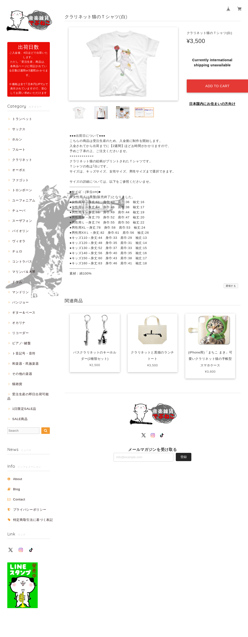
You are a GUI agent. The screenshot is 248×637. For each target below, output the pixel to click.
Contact (19, 499)
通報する (231, 285)
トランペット (22, 119)
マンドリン (20, 292)
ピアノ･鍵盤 (21, 343)
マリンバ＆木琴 (23, 272)
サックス (19, 129)
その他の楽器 (22, 374)
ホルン (17, 139)
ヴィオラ (19, 241)
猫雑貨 (17, 384)
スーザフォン (22, 221)
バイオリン (20, 231)
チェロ (17, 251)
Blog (16, 489)
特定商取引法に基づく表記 (33, 520)
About (17, 479)
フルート (19, 149)
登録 (183, 457)
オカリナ (19, 323)
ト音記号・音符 (23, 353)
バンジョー (20, 302)
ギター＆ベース (23, 312)
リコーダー (20, 333)
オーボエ (19, 170)
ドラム (17, 282)
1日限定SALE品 (24, 409)
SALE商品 (19, 419)
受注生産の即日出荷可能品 (28, 396)
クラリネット (22, 160)
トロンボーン (22, 190)
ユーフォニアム (23, 200)
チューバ (19, 210)
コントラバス (22, 261)
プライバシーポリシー (29, 509)
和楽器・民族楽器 (25, 363)
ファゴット (20, 180)
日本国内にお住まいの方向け (212, 100)
